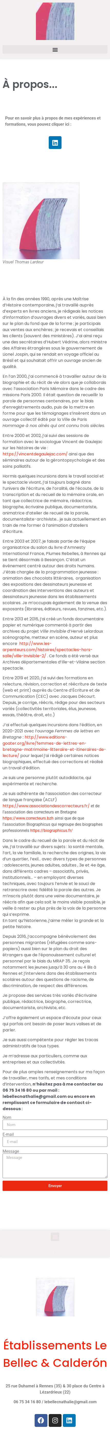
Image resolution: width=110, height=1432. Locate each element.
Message (11, 1151)
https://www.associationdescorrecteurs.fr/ (47, 806)
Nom (7, 1118)
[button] (55, 49)
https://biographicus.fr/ (51, 830)
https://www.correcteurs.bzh (28, 818)
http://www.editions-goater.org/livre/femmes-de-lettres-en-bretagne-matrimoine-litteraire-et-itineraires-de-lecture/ (54, 746)
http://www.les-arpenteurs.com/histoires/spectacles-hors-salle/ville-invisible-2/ (48, 650)
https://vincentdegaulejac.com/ (35, 454)
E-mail (8, 1134)
